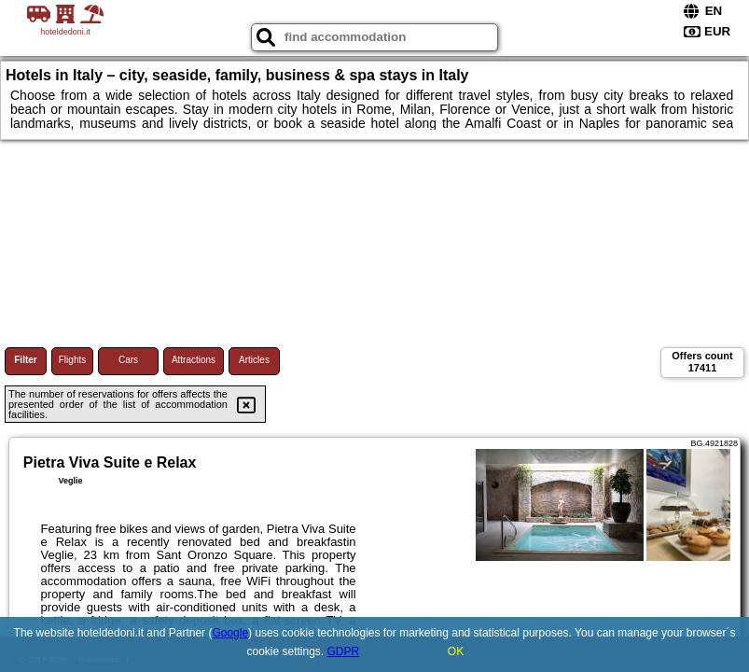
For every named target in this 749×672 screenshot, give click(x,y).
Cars (128, 360)
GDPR (343, 651)
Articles (254, 360)
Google (230, 632)
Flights (72, 360)
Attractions (193, 360)
